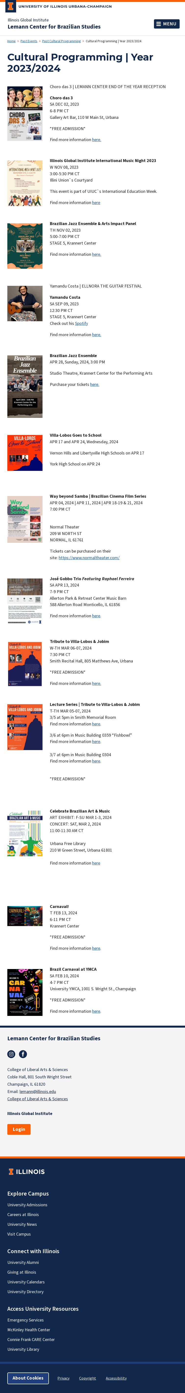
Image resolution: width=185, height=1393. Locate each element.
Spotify (81, 323)
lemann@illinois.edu (38, 1092)
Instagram (11, 1054)
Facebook (23, 1054)
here (96, 203)
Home (11, 41)
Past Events (29, 41)
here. (96, 140)
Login (19, 1129)
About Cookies (28, 1378)
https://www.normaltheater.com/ (89, 558)
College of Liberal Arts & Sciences (37, 1099)
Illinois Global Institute (28, 20)
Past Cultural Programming (61, 41)
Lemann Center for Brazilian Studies (54, 27)
